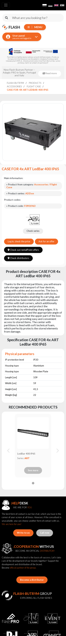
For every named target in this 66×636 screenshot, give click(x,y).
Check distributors (18, 258)
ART (27, 458)
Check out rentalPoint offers (23, 249)
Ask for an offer (46, 241)
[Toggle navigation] (6, 5)
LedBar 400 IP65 (26, 453)
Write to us (23, 532)
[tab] (33, 483)
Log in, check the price (19, 241)
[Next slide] (57, 450)
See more (33, 470)
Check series (33, 230)
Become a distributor (32, 579)
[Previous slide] (8, 450)
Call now (44, 532)
